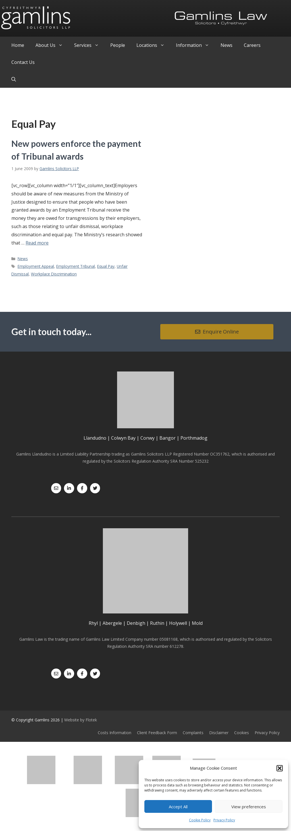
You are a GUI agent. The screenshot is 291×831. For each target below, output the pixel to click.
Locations (153, 45)
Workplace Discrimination (54, 274)
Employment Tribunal (75, 266)
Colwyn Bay (123, 438)
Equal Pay (106, 266)
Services (89, 45)
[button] (279, 768)
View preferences (248, 806)
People (117, 45)
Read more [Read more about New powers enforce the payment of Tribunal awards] (37, 243)
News (226, 45)
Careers (252, 45)
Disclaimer (218, 732)
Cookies (241, 732)
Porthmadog (193, 438)
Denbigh (136, 623)
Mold (197, 623)
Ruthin (157, 623)
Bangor (167, 438)
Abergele (112, 623)
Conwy (147, 438)
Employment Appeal (36, 266)
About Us (52, 45)
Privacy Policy (224, 820)
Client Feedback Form (157, 732)
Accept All (178, 806)
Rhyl (93, 623)
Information (195, 45)
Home (17, 45)
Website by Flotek (80, 720)
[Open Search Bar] (14, 79)
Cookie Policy (200, 820)
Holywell (178, 623)
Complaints (193, 732)
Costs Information (114, 732)
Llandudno (95, 438)
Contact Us (23, 62)
